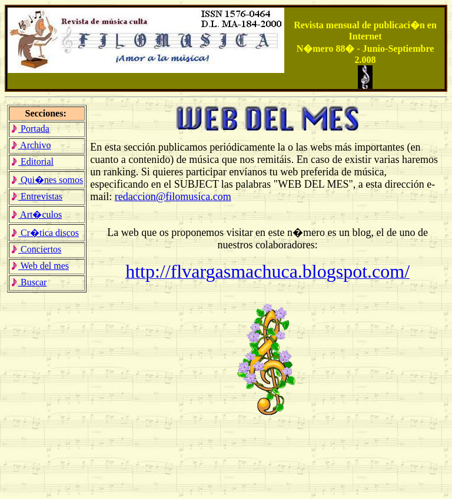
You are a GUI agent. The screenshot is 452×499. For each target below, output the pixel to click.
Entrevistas (36, 196)
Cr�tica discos (45, 233)
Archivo (31, 145)
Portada (30, 129)
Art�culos (36, 214)
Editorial (32, 162)
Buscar (28, 282)
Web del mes (40, 266)
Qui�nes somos (47, 180)
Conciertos (36, 249)
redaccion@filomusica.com (173, 196)
